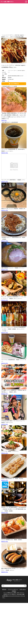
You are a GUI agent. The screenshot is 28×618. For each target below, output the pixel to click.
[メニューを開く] (26, 2)
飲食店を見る (4, 152)
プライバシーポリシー (13, 589)
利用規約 (14, 591)
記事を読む (4, 120)
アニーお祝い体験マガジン (7, 1)
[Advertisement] (14, 18)
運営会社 (4, 589)
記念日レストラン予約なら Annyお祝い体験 (14, 594)
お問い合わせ (23, 589)
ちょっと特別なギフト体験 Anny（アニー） (14, 592)
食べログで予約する (14, 83)
